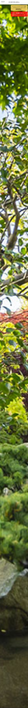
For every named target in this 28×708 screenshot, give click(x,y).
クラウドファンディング (19, 8)
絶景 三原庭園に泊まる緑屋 (18, 14)
